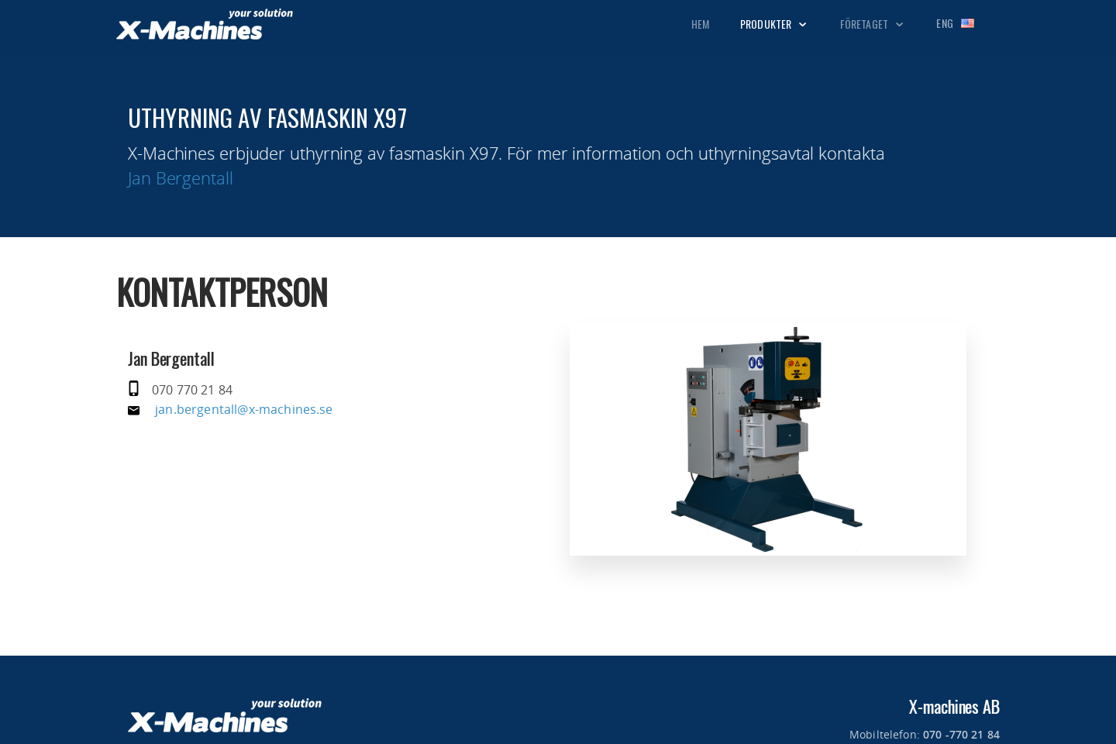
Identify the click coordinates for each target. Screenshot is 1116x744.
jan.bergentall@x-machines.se (243, 409)
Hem (700, 24)
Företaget (873, 24)
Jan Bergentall (180, 177)
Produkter (774, 24)
